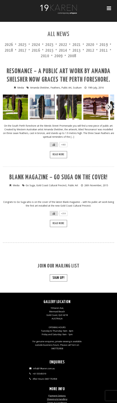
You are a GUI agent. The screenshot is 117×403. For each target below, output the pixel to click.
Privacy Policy (72, 319)
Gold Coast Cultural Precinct (51, 185)
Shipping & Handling (72, 312)
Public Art (66, 87)
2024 (36, 44)
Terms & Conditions (72, 315)
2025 (22, 44)
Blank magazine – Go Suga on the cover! (58, 177)
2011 (103, 50)
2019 (103, 44)
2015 (49, 50)
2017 (22, 50)
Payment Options (72, 308)
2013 (76, 50)
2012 (90, 50)
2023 (49, 44)
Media (20, 87)
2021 (76, 44)
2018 (9, 50)
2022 (63, 44)
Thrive (64, 395)
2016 (36, 50)
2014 (63, 50)
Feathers (55, 87)
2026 (9, 44)
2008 (72, 56)
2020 (90, 44)
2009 (58, 56)
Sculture (77, 87)
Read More (58, 154)
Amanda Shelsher (39, 87)
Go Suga (30, 185)
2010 (45, 56)
